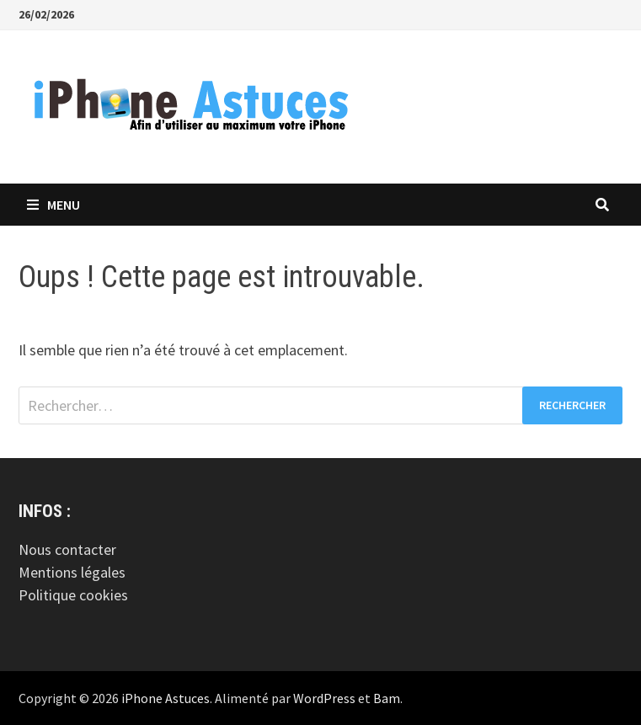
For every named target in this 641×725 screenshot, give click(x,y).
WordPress (324, 698)
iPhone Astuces (165, 698)
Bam (386, 698)
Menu (53, 204)
